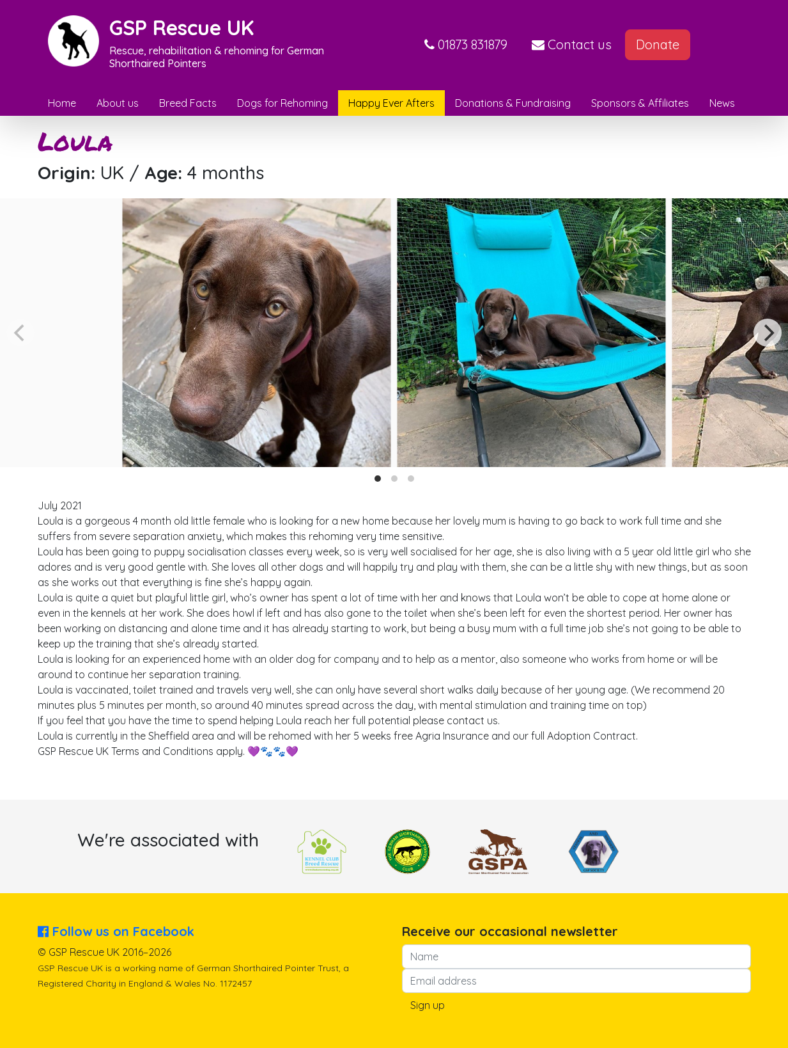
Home (62, 103)
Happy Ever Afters (391, 103)
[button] (465, 44)
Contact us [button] (572, 44)
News (722, 103)
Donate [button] (657, 44)
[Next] (767, 333)
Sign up (427, 1005)
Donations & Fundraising (513, 103)
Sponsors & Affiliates (640, 103)
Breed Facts (188, 103)
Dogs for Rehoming (282, 103)
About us (118, 103)
